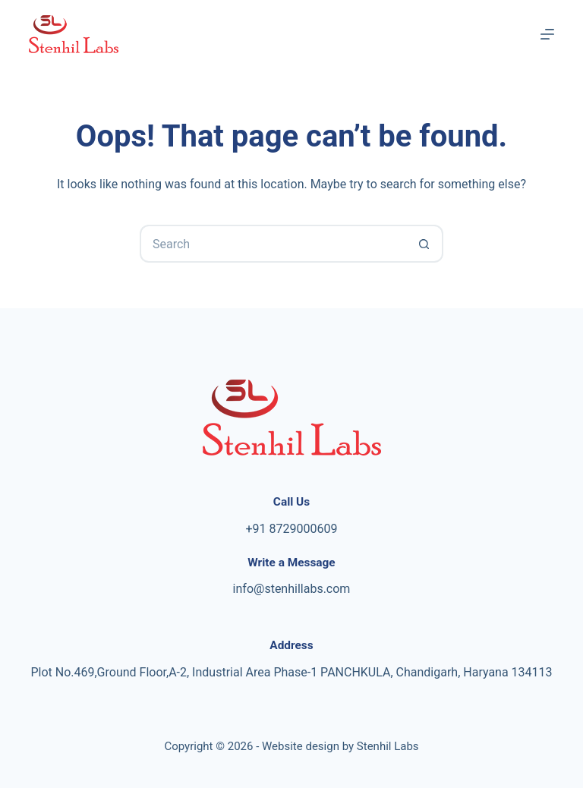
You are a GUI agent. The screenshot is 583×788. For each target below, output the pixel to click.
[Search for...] (272, 244)
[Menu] (547, 34)
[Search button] (424, 244)
